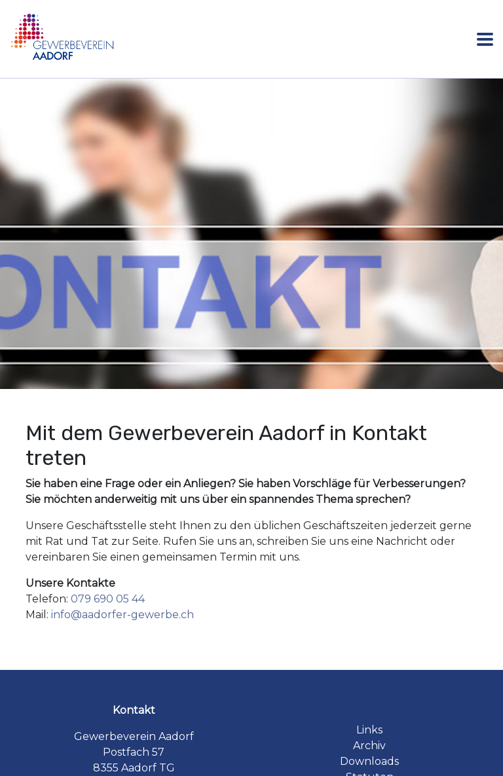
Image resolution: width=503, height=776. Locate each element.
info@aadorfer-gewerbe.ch (122, 614)
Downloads (369, 761)
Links (369, 730)
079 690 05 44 (108, 599)
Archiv (369, 745)
